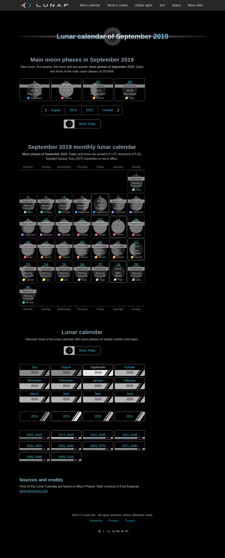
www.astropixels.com (33, 491)
